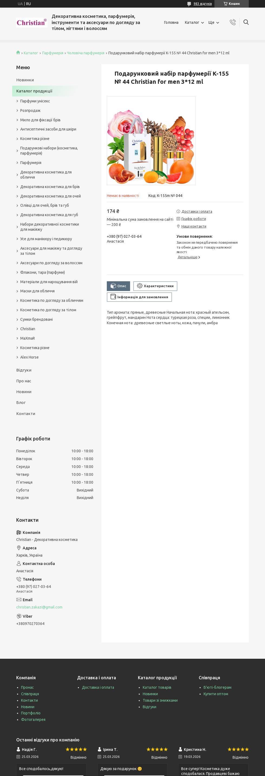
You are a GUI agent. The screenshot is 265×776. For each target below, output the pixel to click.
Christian (27, 329)
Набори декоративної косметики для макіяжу (49, 227)
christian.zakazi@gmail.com (39, 607)
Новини (23, 391)
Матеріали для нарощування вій (49, 282)
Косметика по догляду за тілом (48, 310)
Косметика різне (34, 138)
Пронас (27, 687)
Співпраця (30, 694)
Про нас (23, 381)
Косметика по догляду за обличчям (51, 300)
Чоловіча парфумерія (85, 53)
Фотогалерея (33, 719)
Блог (21, 402)
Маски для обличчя (37, 291)
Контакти (25, 413)
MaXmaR (27, 338)
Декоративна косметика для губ (49, 215)
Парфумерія (52, 53)
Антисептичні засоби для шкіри (48, 129)
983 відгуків (203, 3)
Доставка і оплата (98, 687)
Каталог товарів (157, 687)
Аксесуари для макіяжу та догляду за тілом (51, 251)
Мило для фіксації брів (40, 120)
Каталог (192, 22)
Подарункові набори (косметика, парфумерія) (49, 150)
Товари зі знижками (160, 700)
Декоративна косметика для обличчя (46, 174)
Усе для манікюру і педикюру (46, 239)
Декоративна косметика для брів (50, 187)
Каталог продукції (34, 91)
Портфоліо (31, 713)
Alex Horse (29, 357)
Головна (171, 22)
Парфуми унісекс (35, 101)
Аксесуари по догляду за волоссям (51, 263)
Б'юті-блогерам (217, 687)
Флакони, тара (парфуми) (42, 272)
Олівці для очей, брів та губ (44, 205)
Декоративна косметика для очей (50, 196)
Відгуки (23, 370)
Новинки (25, 80)
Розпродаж (30, 110)
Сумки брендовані (36, 319)
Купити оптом (216, 694)
